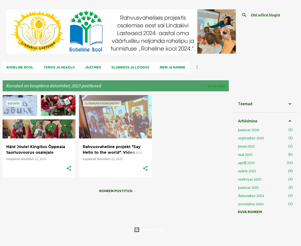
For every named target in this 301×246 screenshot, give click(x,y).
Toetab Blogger (150, 230)
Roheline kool (19, 67)
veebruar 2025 (249, 179)
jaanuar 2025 (248, 188)
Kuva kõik (216, 86)
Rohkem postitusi (115, 191)
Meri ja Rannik (172, 67)
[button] (69, 168)
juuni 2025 (246, 146)
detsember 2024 (251, 196)
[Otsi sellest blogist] (273, 15)
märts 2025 (247, 171)
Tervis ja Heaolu (59, 67)
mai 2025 (245, 155)
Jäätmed (93, 67)
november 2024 (251, 204)
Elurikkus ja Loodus (130, 67)
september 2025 (251, 138)
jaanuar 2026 (248, 130)
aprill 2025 (246, 163)
